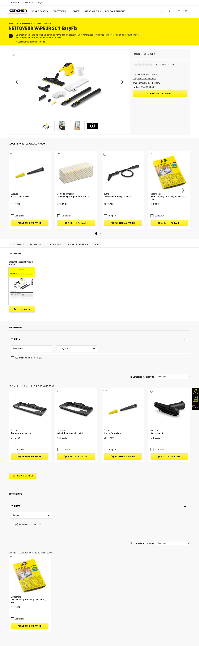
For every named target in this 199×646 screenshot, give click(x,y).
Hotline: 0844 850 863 (143, 87)
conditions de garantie (107, 628)
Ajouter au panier (30, 223)
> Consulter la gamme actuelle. (30, 42)
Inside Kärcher (93, 11)
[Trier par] (173, 353)
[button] (16, 82)
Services (75, 11)
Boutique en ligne (115, 11)
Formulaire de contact (160, 94)
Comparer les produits (142, 353)
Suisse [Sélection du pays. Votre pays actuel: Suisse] (15, 3)
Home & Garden (39, 11)
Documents (18, 245)
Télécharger (22, 309)
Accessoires (36, 245)
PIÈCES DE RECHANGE (78, 245)
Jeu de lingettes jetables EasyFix (73, 197)
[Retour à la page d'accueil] (19, 11)
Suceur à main (157, 409)
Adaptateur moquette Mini (70, 409)
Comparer (19, 216)
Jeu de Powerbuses (20, 197)
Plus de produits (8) (22, 452)
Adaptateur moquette (21, 409)
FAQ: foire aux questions (144, 79)
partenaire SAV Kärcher (82, 637)
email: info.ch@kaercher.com (146, 83)
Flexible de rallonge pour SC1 (118, 197)
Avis (97, 245)
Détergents (55, 245)
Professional (59, 11)
